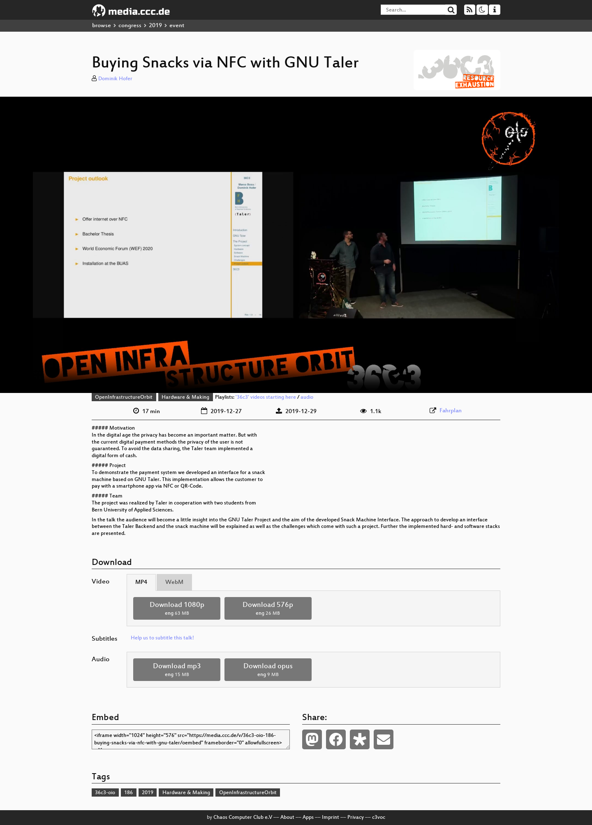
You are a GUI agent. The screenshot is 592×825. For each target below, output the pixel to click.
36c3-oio (105, 793)
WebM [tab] (174, 582)
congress (129, 25)
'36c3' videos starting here (266, 397)
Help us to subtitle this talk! (162, 638)
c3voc (378, 817)
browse (101, 25)
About (287, 817)
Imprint (330, 817)
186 (128, 793)
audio (307, 397)
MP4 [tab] (141, 582)
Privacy (355, 817)
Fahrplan (450, 410)
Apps (308, 817)
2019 (155, 25)
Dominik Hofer (115, 79)
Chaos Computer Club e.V (242, 817)
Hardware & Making (185, 397)
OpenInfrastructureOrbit (124, 397)
